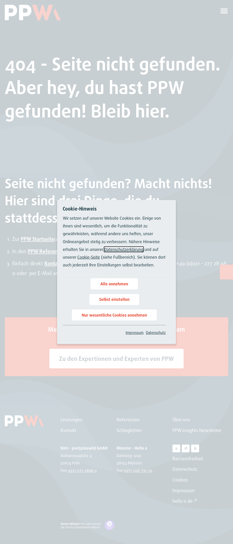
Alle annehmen (114, 283)
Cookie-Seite (88, 257)
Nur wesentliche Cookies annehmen (114, 315)
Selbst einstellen (114, 299)
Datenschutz (156, 332)
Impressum (135, 332)
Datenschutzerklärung (123, 249)
